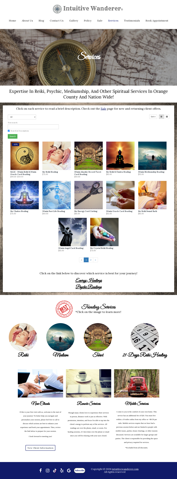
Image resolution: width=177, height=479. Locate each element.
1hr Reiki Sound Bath (147, 211)
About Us (27, 20)
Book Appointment (157, 20)
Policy (88, 20)
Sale (99, 20)
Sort (153, 117)
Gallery (73, 20)
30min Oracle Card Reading (119, 211)
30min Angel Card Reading (70, 248)
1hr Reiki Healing (50, 172)
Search (12, 136)
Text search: (13, 123)
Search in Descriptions (18, 131)
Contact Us (57, 20)
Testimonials (132, 20)
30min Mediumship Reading (151, 172)
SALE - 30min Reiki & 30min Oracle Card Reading (23, 173)
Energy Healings (88, 280)
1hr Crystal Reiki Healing (101, 248)
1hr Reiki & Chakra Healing (118, 172)
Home (12, 20)
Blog (41, 20)
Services (113, 20)
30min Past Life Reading (53, 211)
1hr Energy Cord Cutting (85, 211)
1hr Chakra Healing (19, 211)
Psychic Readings (88, 287)
